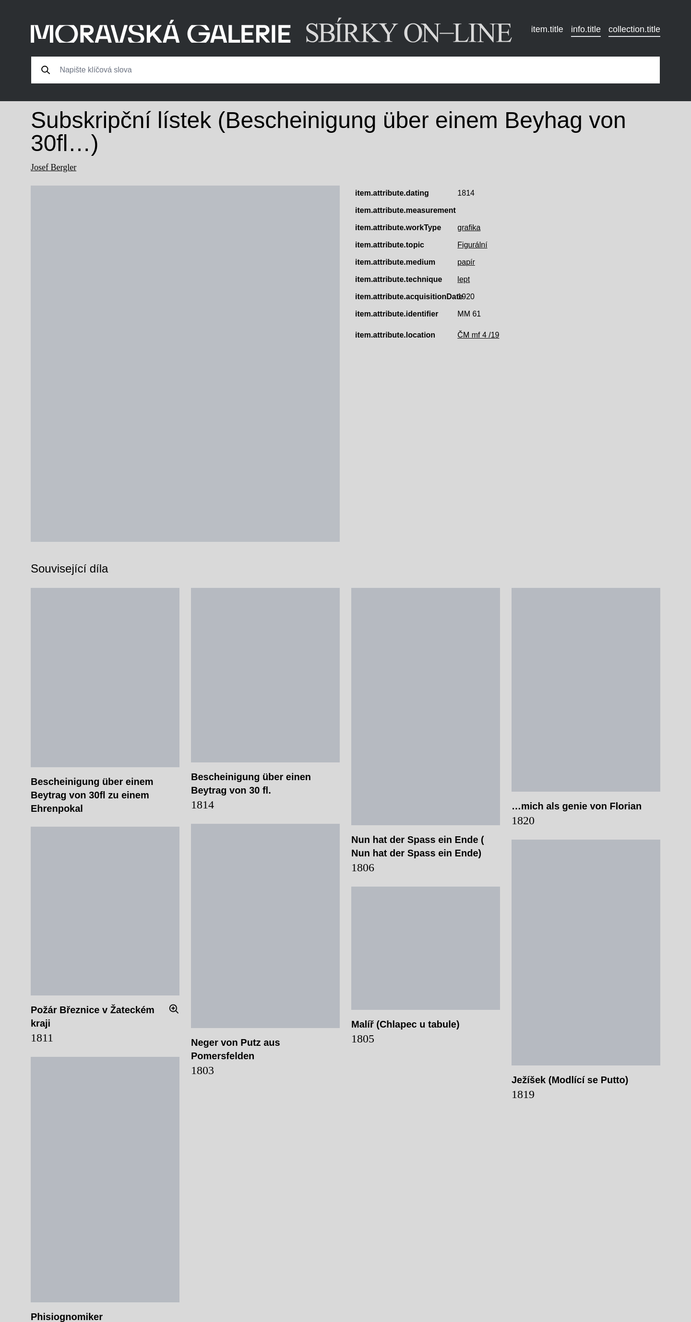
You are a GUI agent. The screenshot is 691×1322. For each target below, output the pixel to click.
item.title (547, 29)
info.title (586, 29)
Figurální (472, 245)
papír (466, 262)
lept (463, 279)
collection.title (634, 29)
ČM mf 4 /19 (478, 335)
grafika (468, 227)
